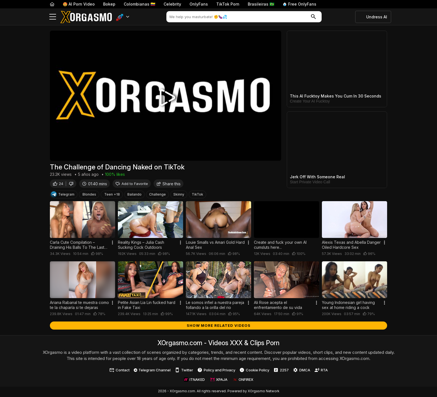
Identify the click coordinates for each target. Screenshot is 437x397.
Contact (119, 371)
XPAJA (218, 380)
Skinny (178, 195)
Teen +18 (112, 195)
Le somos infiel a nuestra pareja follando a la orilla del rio (215, 306)
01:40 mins (94, 184)
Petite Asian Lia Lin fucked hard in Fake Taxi (146, 306)
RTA (321, 371)
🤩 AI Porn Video (79, 4)
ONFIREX (243, 380)
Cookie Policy (254, 371)
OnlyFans (199, 4)
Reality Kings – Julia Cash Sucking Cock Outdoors (141, 246)
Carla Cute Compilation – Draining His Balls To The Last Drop (77, 246)
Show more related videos (219, 326)
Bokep (109, 4)
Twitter (184, 371)
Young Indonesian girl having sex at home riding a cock (348, 306)
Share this (168, 184)
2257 (281, 371)
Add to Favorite (131, 184)
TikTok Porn (227, 4)
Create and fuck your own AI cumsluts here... (280, 246)
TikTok (197, 195)
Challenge (157, 195)
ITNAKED (194, 380)
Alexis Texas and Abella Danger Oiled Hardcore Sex (351, 246)
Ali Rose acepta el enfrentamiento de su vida (278, 306)
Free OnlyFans (299, 4)
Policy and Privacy (216, 371)
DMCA (301, 371)
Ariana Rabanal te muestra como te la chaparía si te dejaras (79, 306)
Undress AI (376, 16)
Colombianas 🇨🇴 (139, 4)
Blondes (89, 195)
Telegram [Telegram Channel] (62, 196)
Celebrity (172, 4)
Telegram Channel (152, 371)
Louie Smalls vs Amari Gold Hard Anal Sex (215, 246)
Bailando (134, 195)
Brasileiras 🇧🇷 (261, 4)
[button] (123, 17)
